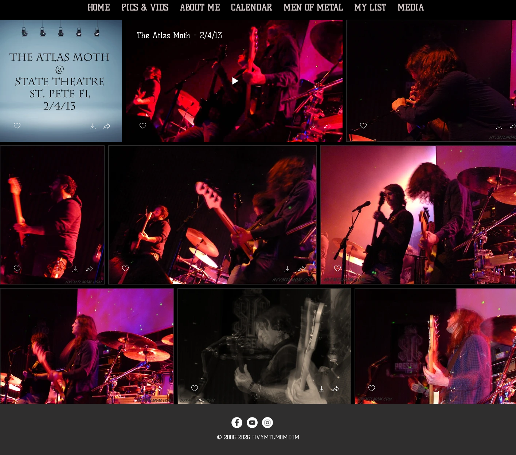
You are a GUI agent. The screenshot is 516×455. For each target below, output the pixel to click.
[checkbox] (17, 125)
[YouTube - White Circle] (252, 422)
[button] (93, 127)
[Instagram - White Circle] (267, 422)
